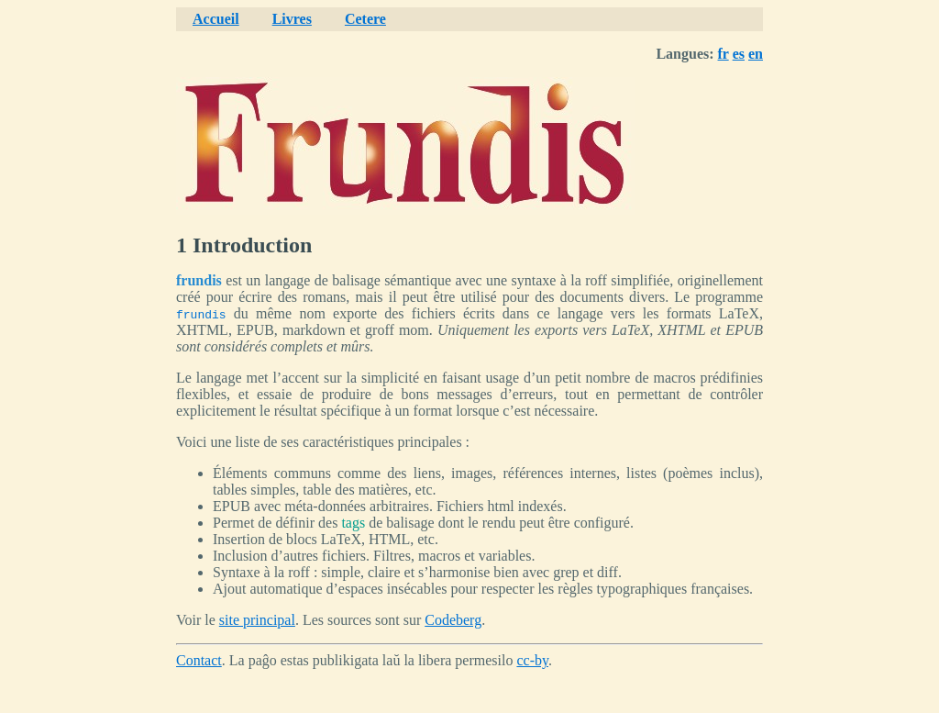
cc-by (532, 660)
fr (723, 53)
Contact (199, 660)
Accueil (216, 19)
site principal (257, 620)
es (739, 53)
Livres (292, 19)
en (755, 53)
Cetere (365, 19)
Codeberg (453, 620)
